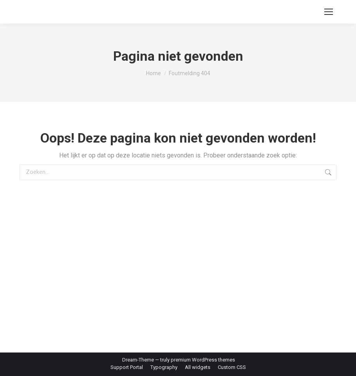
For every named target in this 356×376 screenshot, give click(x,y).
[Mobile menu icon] (328, 12)
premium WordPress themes (203, 360)
